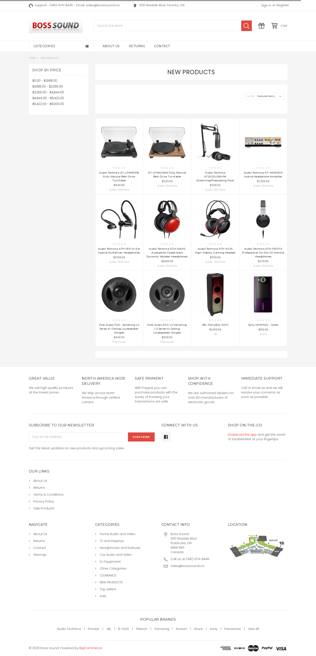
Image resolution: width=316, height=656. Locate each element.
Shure (198, 629)
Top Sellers (108, 589)
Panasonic (232, 629)
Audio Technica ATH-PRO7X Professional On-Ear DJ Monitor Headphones (263, 252)
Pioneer (93, 629)
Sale (103, 596)
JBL (108, 629)
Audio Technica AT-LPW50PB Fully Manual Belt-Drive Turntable (119, 176)
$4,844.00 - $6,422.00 (48, 98)
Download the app (242, 434)
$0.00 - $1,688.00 (44, 80)
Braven (181, 629)
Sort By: (251, 96)
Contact (162, 46)
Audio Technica (69, 629)
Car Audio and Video (116, 555)
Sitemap (39, 555)
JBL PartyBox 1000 (215, 324)
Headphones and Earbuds (120, 548)
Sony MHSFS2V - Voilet (263, 324)
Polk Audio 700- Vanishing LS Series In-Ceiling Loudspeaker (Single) (119, 328)
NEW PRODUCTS (111, 582)
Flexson (141, 629)
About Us (111, 46)
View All (253, 629)
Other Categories (113, 568)
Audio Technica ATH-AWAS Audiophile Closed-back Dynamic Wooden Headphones (167, 252)
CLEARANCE (108, 575)
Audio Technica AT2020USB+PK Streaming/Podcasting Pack (215, 176)
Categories (44, 46)
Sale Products (43, 508)
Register (283, 5)
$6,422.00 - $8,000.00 (48, 104)
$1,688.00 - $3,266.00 (47, 86)
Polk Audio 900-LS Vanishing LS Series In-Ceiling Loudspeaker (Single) (167, 328)
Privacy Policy (43, 501)
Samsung (161, 629)
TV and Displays (112, 541)
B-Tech (123, 629)
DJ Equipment (110, 561)
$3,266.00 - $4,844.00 (48, 92)
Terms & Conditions (48, 494)
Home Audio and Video (117, 534)
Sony (213, 629)
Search (246, 26)
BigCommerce (90, 648)
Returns (137, 46)
